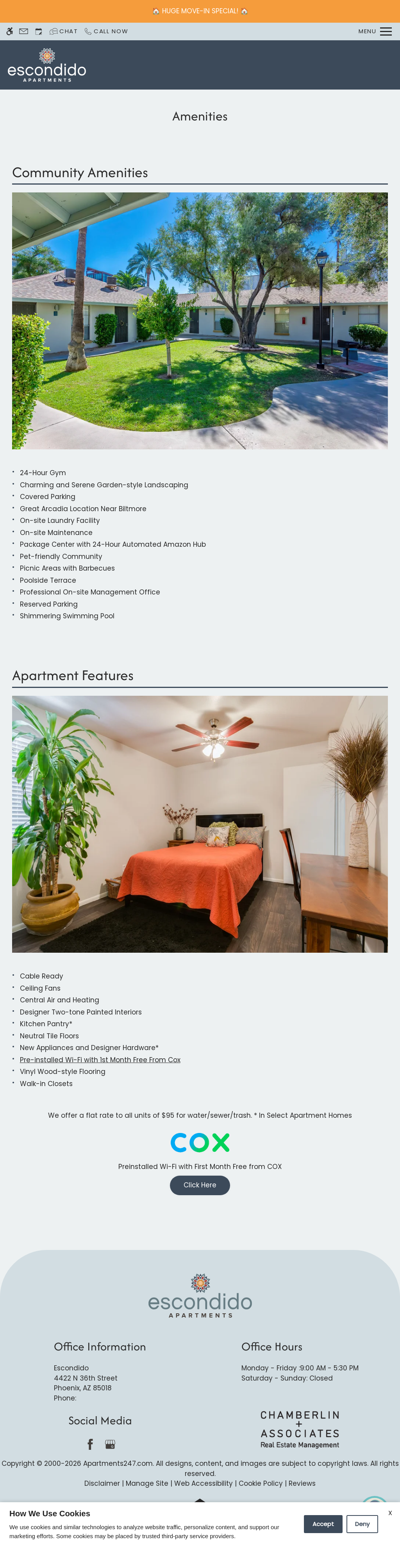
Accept (323, 1524)
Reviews (302, 1483)
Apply (265, 64)
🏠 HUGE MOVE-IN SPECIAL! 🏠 (200, 11)
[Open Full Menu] (375, 31)
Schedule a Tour (220, 64)
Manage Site (147, 1483)
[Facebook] (90, 1444)
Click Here (200, 1185)
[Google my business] (110, 1444)
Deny (362, 1524)
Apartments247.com (118, 1463)
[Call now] (106, 31)
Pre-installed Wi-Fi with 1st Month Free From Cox (100, 1060)
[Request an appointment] (38, 31)
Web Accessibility (203, 1483)
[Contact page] (23, 31)
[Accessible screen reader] (9, 31)
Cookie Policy (261, 1483)
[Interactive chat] (63, 31)
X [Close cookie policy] (390, 1512)
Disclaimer (102, 1483)
